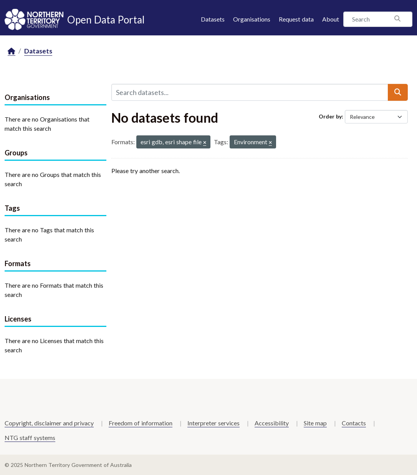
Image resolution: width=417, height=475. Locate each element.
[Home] (11, 51)
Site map (315, 423)
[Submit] (398, 92)
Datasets (213, 19)
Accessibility (272, 423)
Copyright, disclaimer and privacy (49, 423)
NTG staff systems (30, 437)
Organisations (251, 19)
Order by (330, 116)
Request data (296, 19)
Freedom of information (140, 423)
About (330, 19)
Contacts (354, 423)
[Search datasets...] (250, 92)
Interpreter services (213, 423)
